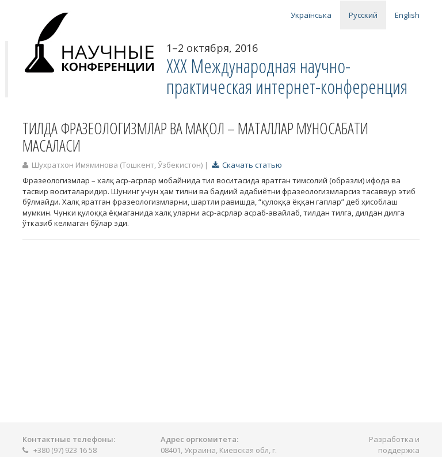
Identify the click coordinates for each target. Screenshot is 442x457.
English (407, 15)
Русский (363, 15)
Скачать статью (247, 165)
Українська (311, 15)
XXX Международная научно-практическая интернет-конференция (286, 76)
